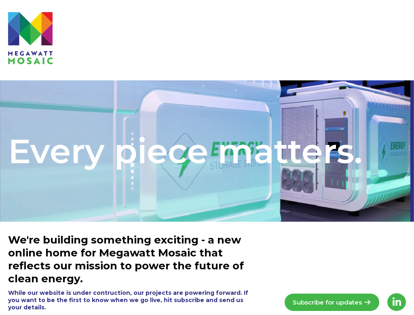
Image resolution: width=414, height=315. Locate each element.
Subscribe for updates (332, 302)
